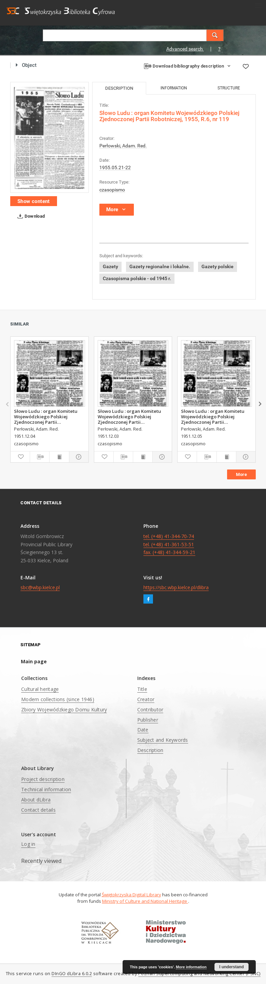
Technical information (46, 789)
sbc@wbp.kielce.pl (40, 587)
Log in (28, 844)
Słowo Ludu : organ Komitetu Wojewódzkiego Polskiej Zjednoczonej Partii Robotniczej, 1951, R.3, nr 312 (130, 416)
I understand (231, 967)
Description (150, 750)
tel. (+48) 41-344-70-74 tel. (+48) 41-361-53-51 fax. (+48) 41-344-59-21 (169, 544)
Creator (146, 699)
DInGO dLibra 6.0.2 (72, 973)
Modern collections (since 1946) (57, 699)
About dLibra (36, 799)
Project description (43, 779)
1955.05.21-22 (115, 167)
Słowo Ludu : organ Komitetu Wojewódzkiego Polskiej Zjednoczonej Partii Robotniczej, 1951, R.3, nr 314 (213, 416)
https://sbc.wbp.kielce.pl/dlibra (176, 587)
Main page (34, 661)
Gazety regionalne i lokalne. (159, 266)
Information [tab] (173, 88)
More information (191, 967)
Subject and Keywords (162, 740)
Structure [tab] (229, 88)
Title (142, 689)
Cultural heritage (40, 689)
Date (143, 729)
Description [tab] (119, 88)
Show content (33, 201)
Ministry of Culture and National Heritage (145, 901)
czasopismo (112, 189)
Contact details (38, 810)
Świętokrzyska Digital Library (131, 895)
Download (30, 216)
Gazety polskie (217, 266)
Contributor (150, 709)
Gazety (110, 266)
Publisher (147, 720)
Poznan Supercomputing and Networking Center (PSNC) (199, 973)
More (241, 474)
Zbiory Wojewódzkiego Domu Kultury (64, 709)
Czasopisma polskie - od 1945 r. (137, 278)
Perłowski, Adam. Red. (123, 145)
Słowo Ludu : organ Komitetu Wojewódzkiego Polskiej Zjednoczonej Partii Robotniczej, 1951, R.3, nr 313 (46, 416)
